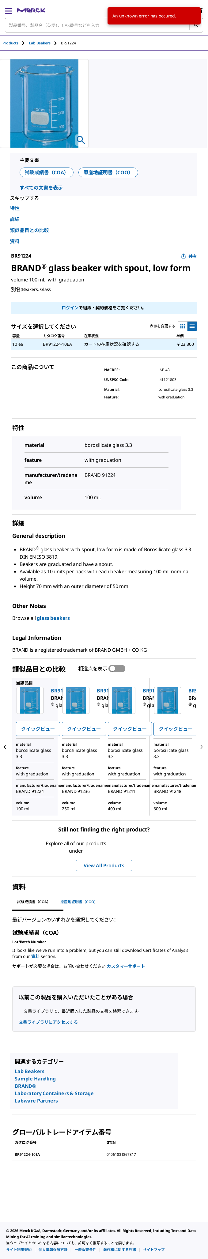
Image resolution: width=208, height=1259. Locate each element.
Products (10, 43)
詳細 (15, 219)
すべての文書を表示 (41, 188)
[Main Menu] (8, 10)
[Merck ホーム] (31, 10)
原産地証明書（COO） (108, 172)
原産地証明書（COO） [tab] (79, 901)
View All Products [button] (104, 865)
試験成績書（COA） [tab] (34, 901)
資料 (15, 241)
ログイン (70, 308)
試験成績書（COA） (47, 172)
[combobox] (104, 25)
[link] (19, 1249)
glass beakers (53, 618)
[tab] (15, 43)
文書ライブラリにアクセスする (48, 1022)
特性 (15, 208)
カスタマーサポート (126, 966)
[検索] (196, 25)
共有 (189, 256)
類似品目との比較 (29, 230)
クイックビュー (38, 729)
